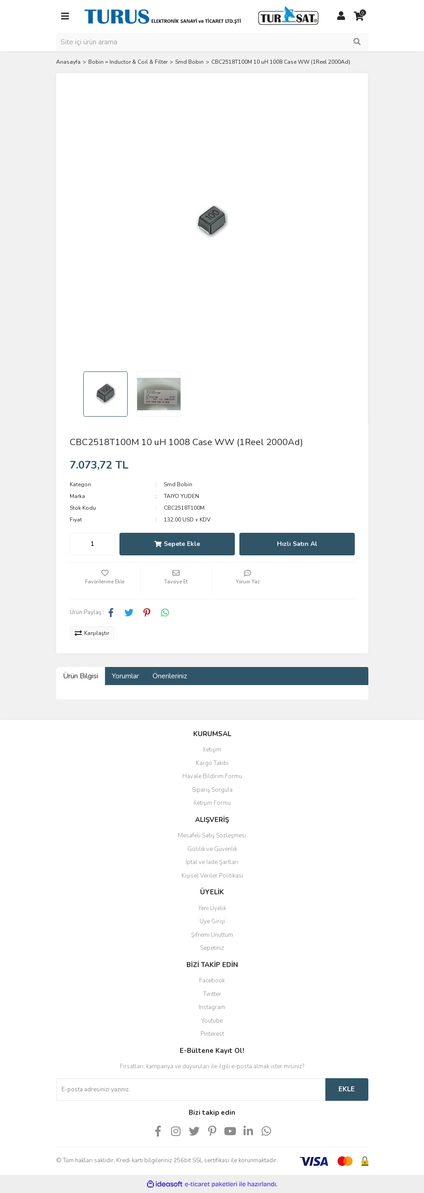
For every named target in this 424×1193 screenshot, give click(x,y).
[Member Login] (341, 16)
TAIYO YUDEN (181, 496)
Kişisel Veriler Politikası (212, 876)
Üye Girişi (212, 921)
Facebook (212, 981)
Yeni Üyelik (212, 908)
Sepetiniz (212, 948)
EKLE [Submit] (346, 1089)
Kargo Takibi (212, 763)
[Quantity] (92, 544)
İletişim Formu (212, 803)
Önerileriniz (169, 676)
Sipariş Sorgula (212, 790)
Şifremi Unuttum (212, 935)
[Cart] (359, 16)
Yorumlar (125, 676)
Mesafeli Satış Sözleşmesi (212, 835)
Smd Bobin (178, 484)
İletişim (212, 750)
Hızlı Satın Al (297, 544)
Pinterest (212, 1034)
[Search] (212, 42)
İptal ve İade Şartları (212, 862)
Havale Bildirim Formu (212, 776)
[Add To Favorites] (105, 580)
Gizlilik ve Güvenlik (212, 849)
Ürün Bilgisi (80, 676)
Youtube (212, 1021)
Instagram (212, 1007)
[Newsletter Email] (190, 1089)
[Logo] (203, 15)
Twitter (212, 994)
